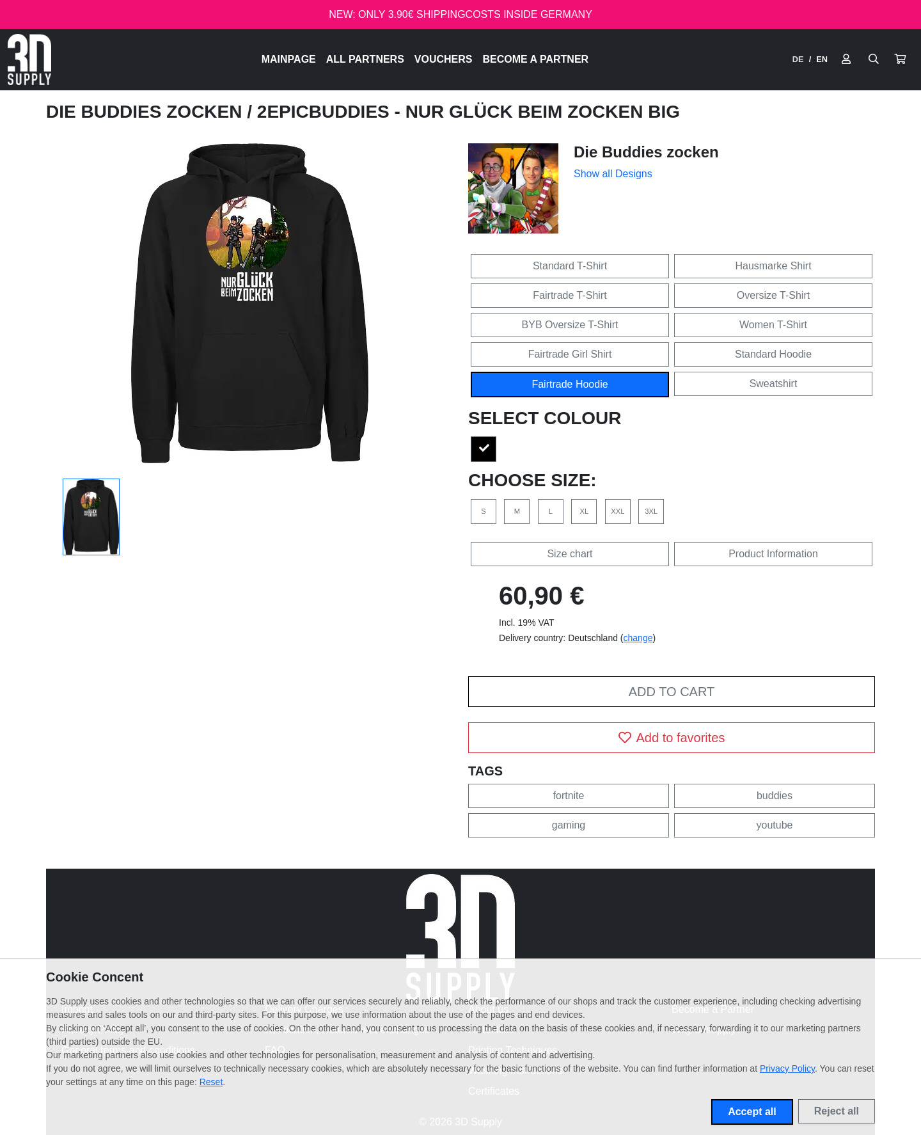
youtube (775, 825)
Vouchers (443, 59)
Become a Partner (536, 59)
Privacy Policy (787, 1068)
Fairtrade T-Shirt (569, 295)
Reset (211, 1082)
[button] (899, 59)
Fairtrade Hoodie (569, 384)
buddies (774, 795)
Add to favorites (671, 738)
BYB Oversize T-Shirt (570, 324)
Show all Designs (613, 173)
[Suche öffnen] (873, 59)
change (638, 638)
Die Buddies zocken (146, 112)
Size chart (569, 553)
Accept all (752, 1111)
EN (822, 59)
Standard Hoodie (773, 354)
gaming (568, 825)
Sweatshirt (774, 383)
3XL (651, 511)
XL (584, 511)
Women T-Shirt (773, 324)
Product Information (773, 553)
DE (798, 59)
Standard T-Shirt (570, 265)
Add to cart (671, 692)
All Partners (365, 59)
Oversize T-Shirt (773, 295)
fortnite (569, 795)
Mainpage (289, 59)
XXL (617, 511)
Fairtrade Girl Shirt (570, 354)
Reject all (836, 1111)
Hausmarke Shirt (773, 265)
